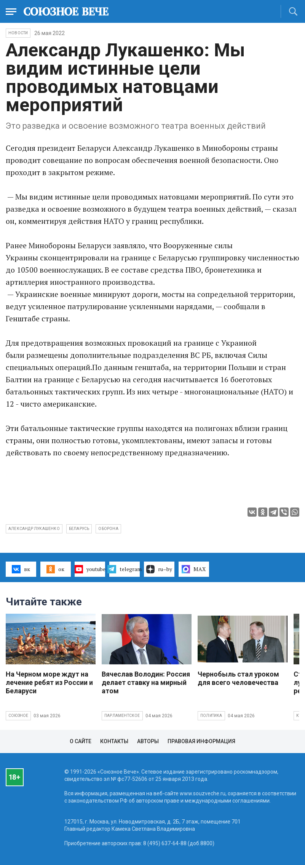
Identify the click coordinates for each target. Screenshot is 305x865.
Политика (211, 715)
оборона (108, 529)
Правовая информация (201, 741)
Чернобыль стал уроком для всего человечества (238, 678)
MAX (194, 569)
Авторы (148, 741)
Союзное (18, 715)
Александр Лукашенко (34, 529)
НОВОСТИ (18, 33)
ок (55, 569)
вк (21, 569)
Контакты (114, 741)
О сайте (80, 741)
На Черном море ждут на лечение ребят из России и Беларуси (49, 682)
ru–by (159, 569)
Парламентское (122, 715)
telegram (124, 569)
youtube (90, 569)
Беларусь (79, 529)
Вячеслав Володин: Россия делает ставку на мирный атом (146, 682)
